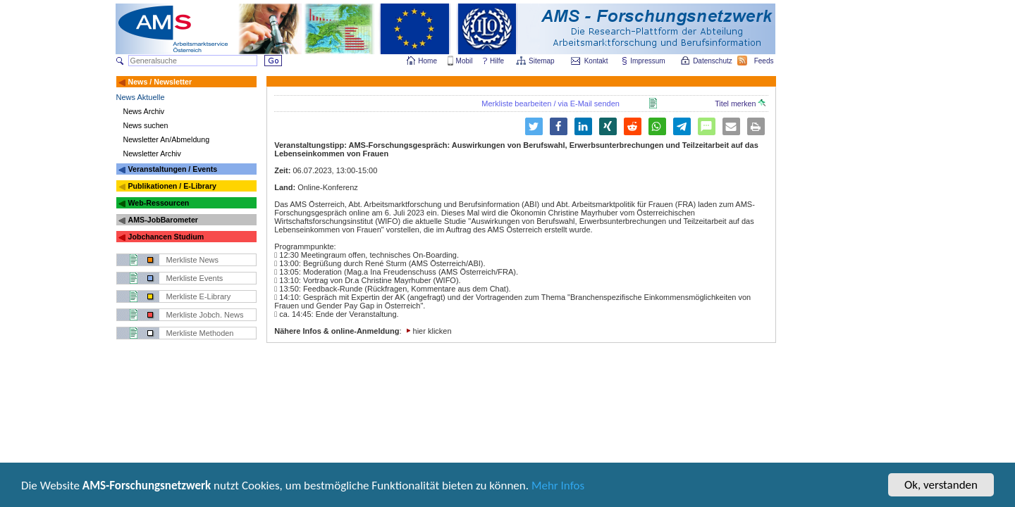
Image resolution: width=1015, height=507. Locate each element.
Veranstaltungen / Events (172, 169)
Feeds (764, 61)
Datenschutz (713, 61)
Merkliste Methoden (200, 333)
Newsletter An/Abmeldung (166, 139)
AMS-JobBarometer (162, 219)
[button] (558, 126)
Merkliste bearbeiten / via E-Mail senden (550, 103)
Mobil (464, 61)
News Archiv (144, 111)
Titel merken (740, 103)
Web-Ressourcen (158, 203)
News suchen (145, 125)
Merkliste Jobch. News (205, 315)
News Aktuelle (140, 97)
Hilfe (497, 61)
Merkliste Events (194, 278)
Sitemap (542, 61)
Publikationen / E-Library (172, 186)
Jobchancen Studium (166, 236)
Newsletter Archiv (152, 153)
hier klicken (432, 331)
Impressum (648, 61)
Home (427, 61)
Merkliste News (192, 260)
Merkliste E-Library (198, 296)
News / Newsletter (160, 81)
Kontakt (596, 61)
